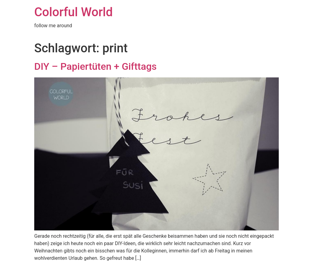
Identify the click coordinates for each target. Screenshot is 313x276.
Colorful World (73, 12)
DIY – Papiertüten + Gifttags (95, 66)
